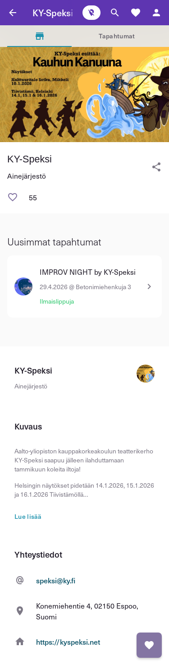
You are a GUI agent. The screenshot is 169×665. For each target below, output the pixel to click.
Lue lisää (28, 516)
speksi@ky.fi (55, 580)
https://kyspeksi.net (68, 641)
